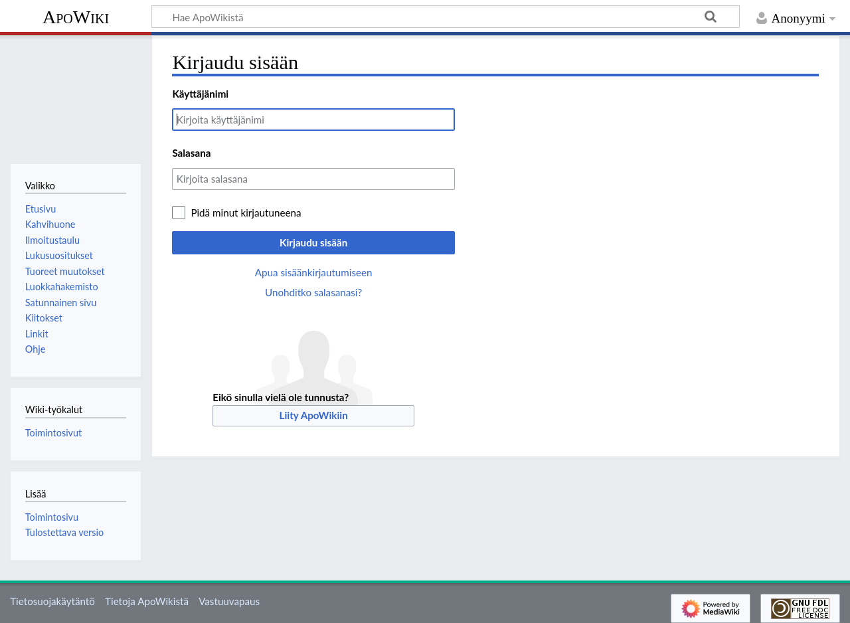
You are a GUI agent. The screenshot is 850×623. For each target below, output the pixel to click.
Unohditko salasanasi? (313, 292)
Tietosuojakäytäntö (52, 601)
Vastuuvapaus (229, 601)
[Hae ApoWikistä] (445, 16)
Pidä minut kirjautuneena (246, 213)
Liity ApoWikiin (314, 415)
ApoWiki (75, 17)
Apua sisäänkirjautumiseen (314, 272)
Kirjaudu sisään (313, 242)
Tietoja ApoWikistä (147, 601)
